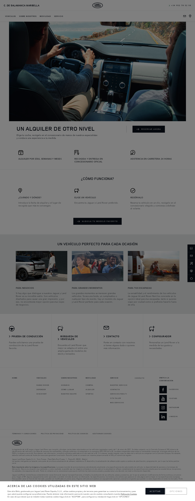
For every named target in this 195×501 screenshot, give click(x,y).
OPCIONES (176, 491)
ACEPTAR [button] (155, 491)
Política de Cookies (129, 494)
